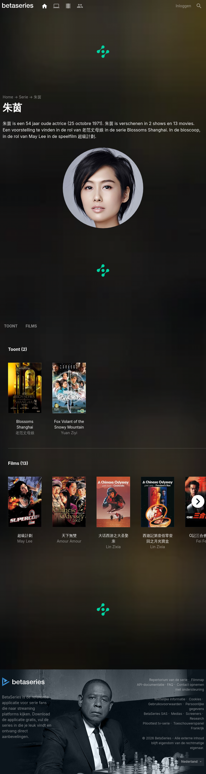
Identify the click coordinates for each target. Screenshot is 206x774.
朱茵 (37, 97)
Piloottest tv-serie (156, 723)
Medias (176, 714)
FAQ (170, 685)
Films (31, 326)
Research (197, 718)
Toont (11, 326)
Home (8, 97)
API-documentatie (150, 685)
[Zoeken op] (199, 6)
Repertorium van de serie (168, 680)
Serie (23, 97)
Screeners (193, 714)
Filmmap (197, 680)
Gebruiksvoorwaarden (165, 704)
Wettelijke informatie (169, 699)
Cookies (195, 699)
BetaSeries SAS (155, 714)
